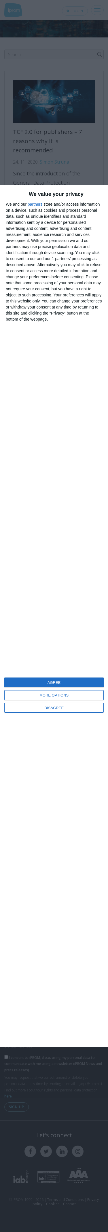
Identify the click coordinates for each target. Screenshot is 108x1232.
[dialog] (54, 616)
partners (35, 204)
